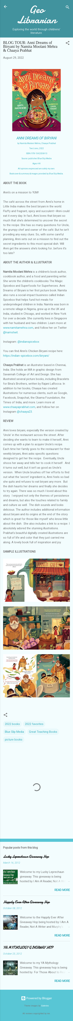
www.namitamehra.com (18, 327)
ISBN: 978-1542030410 (36, 153)
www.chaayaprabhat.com (19, 407)
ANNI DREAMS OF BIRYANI (37, 138)
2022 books (12, 724)
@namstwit (10, 332)
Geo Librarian (36, 14)
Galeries (45, 1005)
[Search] (67, 8)
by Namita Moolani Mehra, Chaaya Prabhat (36, 143)
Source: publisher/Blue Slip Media (37, 158)
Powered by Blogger (36, 998)
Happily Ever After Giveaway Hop (26, 902)
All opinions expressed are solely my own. (36, 169)
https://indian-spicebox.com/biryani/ (26, 355)
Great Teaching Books (43, 732)
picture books (13, 739)
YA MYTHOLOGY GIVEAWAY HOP (28, 947)
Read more (62, 890)
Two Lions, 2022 (36, 148)
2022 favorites (34, 724)
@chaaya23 (24, 411)
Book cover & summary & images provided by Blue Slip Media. (36, 174)
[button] (67, 44)
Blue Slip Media (14, 732)
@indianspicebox (28, 341)
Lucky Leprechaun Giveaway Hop (26, 856)
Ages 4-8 (36, 163)
